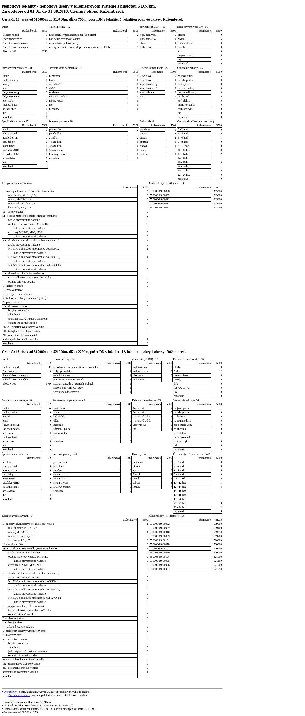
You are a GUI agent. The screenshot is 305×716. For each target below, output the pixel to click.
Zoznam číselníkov (19, 695)
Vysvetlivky (10, 691)
